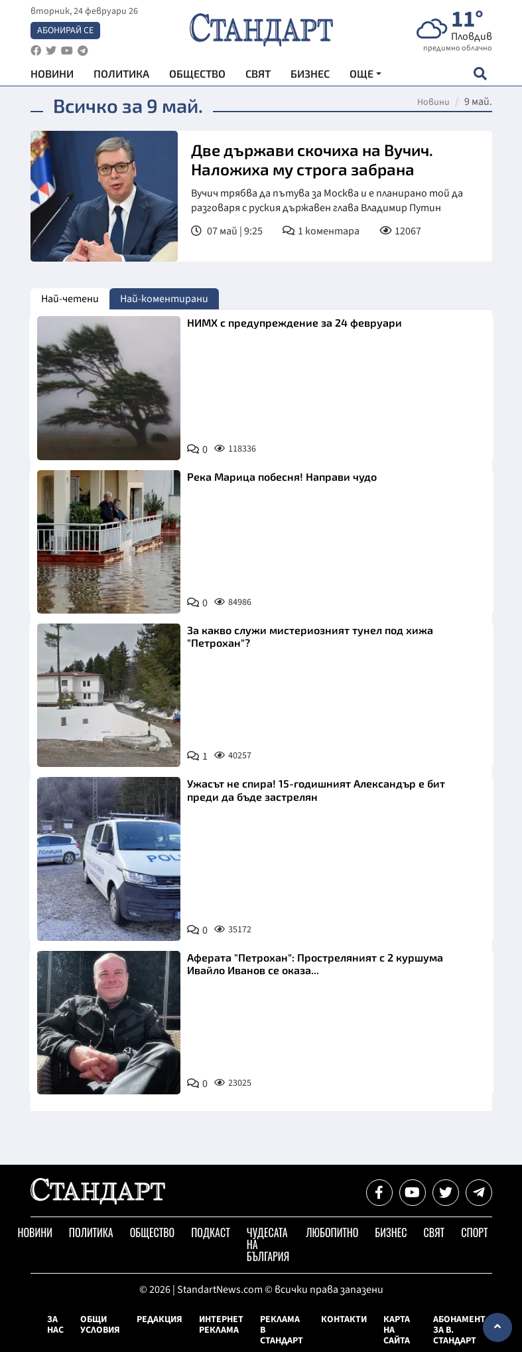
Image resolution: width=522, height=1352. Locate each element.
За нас (55, 1325)
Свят (258, 73)
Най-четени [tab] (70, 299)
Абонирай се (65, 30)
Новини (52, 73)
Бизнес (310, 73)
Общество (197, 73)
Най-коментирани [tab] (164, 299)
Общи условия (100, 1325)
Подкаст (210, 1232)
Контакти (344, 1319)
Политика (121, 73)
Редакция (159, 1319)
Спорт (474, 1232)
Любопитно (332, 1232)
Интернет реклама (221, 1325)
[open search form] (480, 74)
